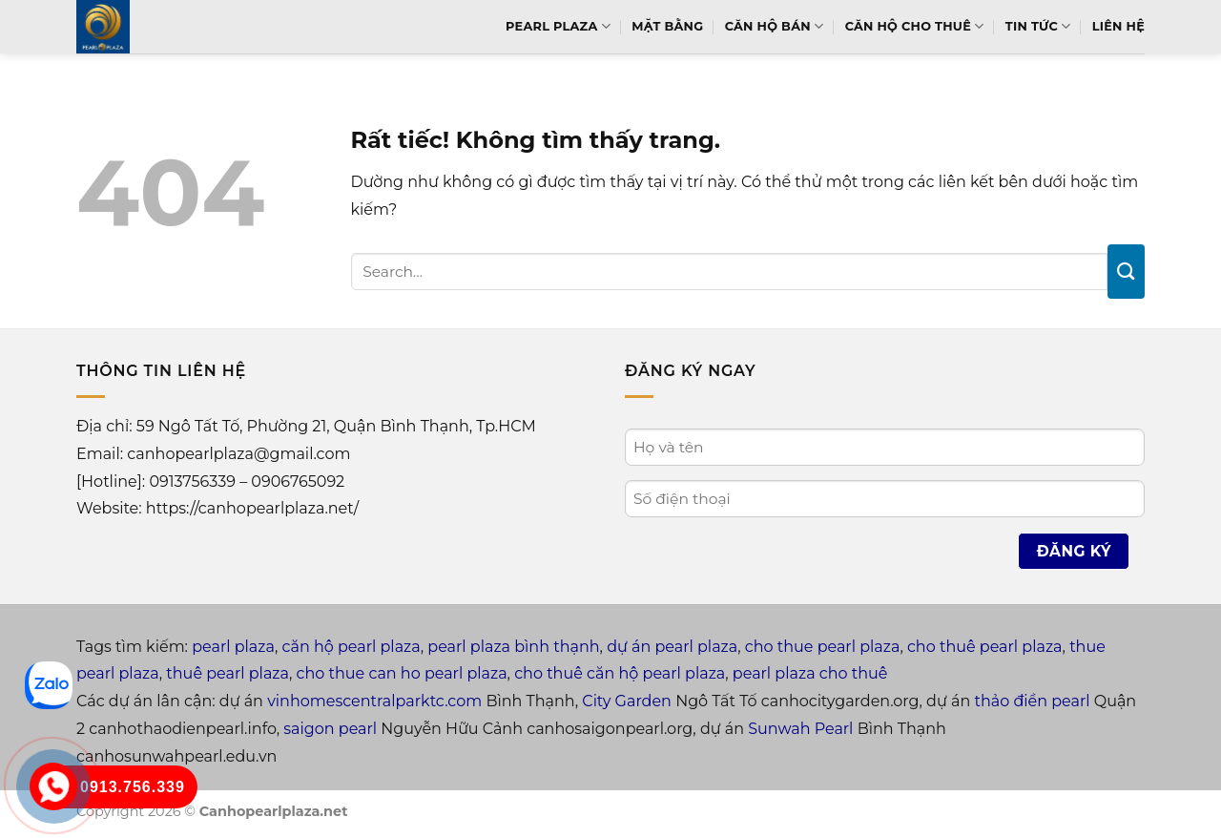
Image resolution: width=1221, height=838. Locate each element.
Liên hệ (1118, 26)
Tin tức (1038, 26)
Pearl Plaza (558, 26)
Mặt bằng (667, 26)
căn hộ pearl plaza (351, 647)
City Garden (627, 701)
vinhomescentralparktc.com (374, 701)
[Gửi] (1126, 271)
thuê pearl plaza (227, 673)
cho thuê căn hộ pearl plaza (619, 673)
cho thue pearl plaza (822, 647)
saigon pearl (330, 729)
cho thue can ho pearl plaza (402, 673)
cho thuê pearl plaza (985, 647)
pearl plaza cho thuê (810, 673)
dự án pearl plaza (672, 647)
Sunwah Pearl (800, 729)
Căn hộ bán (774, 26)
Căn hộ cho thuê (914, 26)
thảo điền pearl (1031, 701)
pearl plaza (233, 647)
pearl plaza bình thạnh (513, 647)
